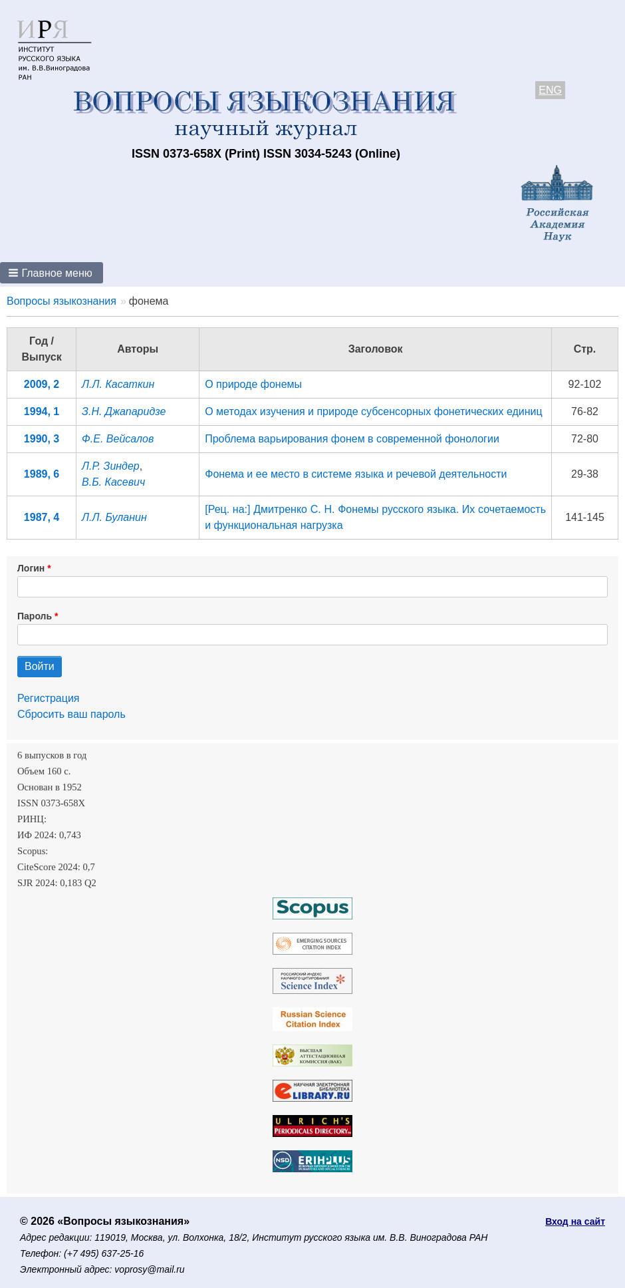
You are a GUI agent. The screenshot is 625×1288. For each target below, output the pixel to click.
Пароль (34, 616)
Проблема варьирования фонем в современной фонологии (352, 438)
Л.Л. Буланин (114, 517)
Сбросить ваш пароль (71, 714)
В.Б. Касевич (113, 482)
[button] (51, 272)
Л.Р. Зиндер (111, 466)
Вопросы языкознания (61, 301)
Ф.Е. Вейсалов (118, 438)
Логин (31, 568)
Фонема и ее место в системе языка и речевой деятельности (356, 474)
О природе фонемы (253, 384)
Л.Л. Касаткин (118, 384)
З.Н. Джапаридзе (124, 411)
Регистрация (48, 698)
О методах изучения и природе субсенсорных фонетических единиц (373, 411)
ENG (550, 90)
